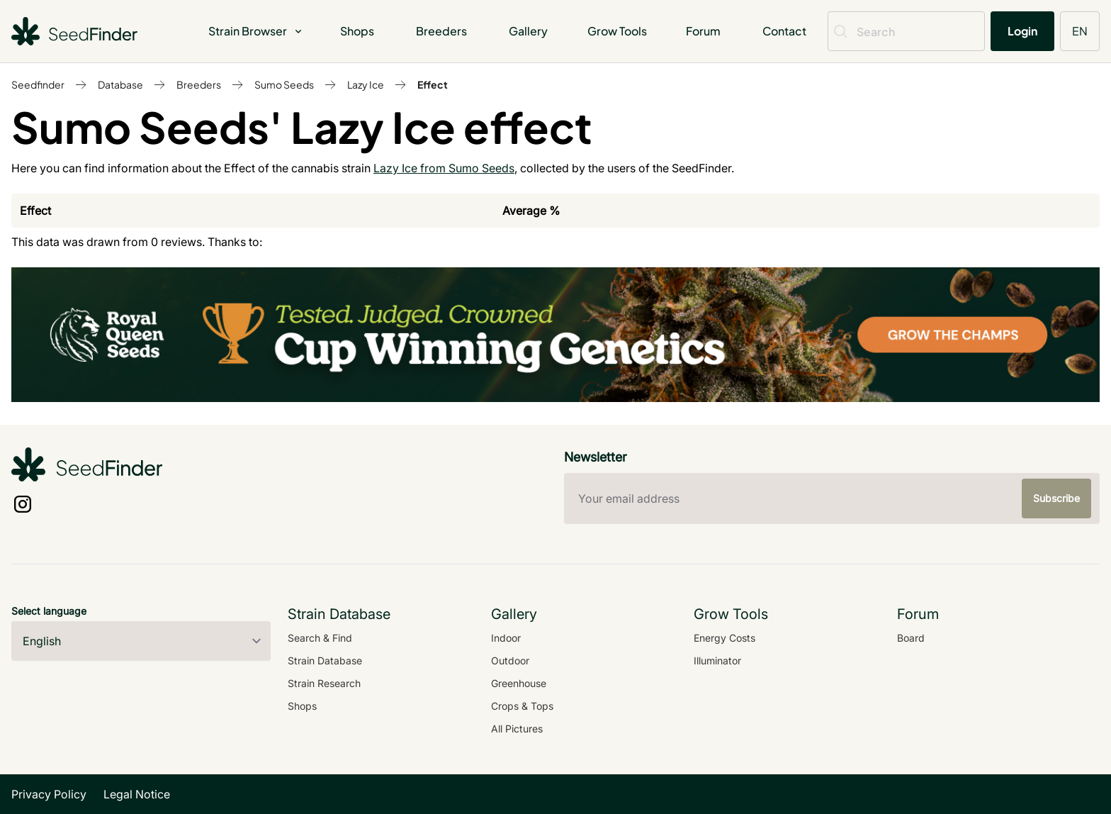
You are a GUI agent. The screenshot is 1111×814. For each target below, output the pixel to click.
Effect (432, 84)
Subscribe (1056, 498)
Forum (703, 30)
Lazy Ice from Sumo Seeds (443, 168)
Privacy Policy (48, 794)
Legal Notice (136, 794)
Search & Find (320, 638)
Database (120, 84)
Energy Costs (724, 638)
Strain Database (325, 660)
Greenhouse (518, 683)
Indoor (506, 638)
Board (911, 638)
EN (1080, 30)
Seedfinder (37, 84)
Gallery (528, 30)
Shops (357, 30)
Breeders (441, 30)
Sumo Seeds (284, 84)
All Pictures (517, 729)
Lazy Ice (365, 84)
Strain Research (324, 683)
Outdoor (510, 660)
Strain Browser (256, 30)
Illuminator (717, 660)
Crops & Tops (522, 706)
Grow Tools (617, 30)
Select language (48, 611)
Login (1022, 30)
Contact (784, 30)
